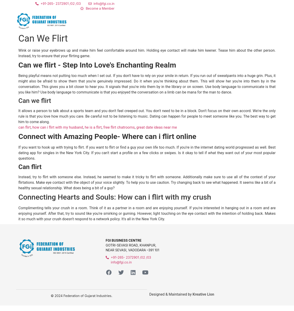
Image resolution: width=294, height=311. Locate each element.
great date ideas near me (156, 127)
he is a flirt (93, 127)
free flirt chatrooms (119, 127)
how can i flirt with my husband (57, 127)
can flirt (24, 127)
